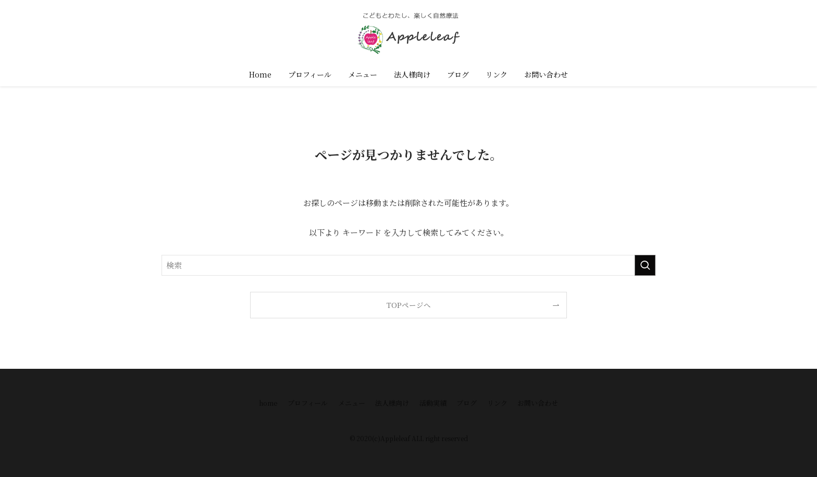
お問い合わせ (537, 403)
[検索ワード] (408, 265)
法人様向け (392, 403)
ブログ (466, 403)
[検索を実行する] (645, 265)
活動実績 (433, 403)
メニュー (351, 403)
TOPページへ (409, 305)
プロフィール (308, 403)
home (268, 403)
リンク (497, 403)
